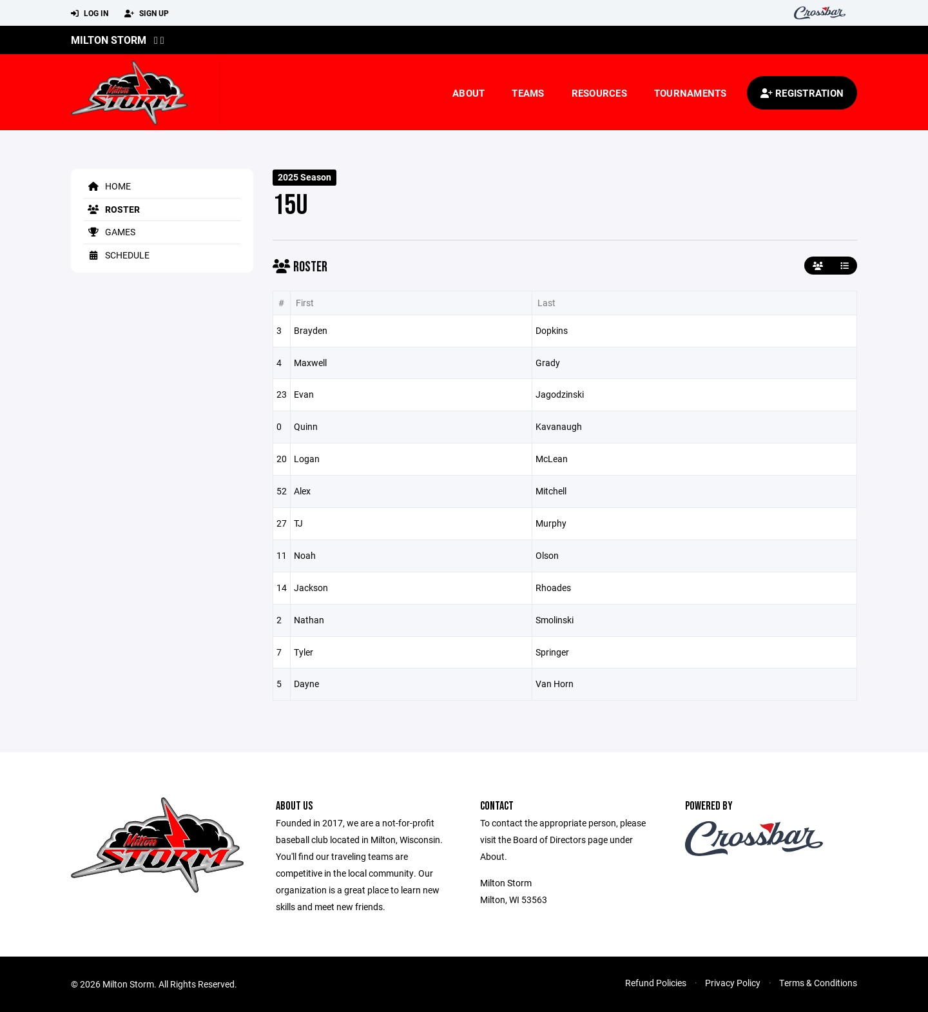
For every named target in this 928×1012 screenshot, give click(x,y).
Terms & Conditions (818, 983)
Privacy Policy (732, 983)
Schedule (117, 255)
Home (107, 186)
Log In (89, 13)
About (468, 92)
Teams (528, 92)
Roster (112, 209)
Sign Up (146, 13)
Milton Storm (108, 39)
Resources (599, 92)
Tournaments (690, 92)
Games (109, 232)
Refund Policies (655, 983)
